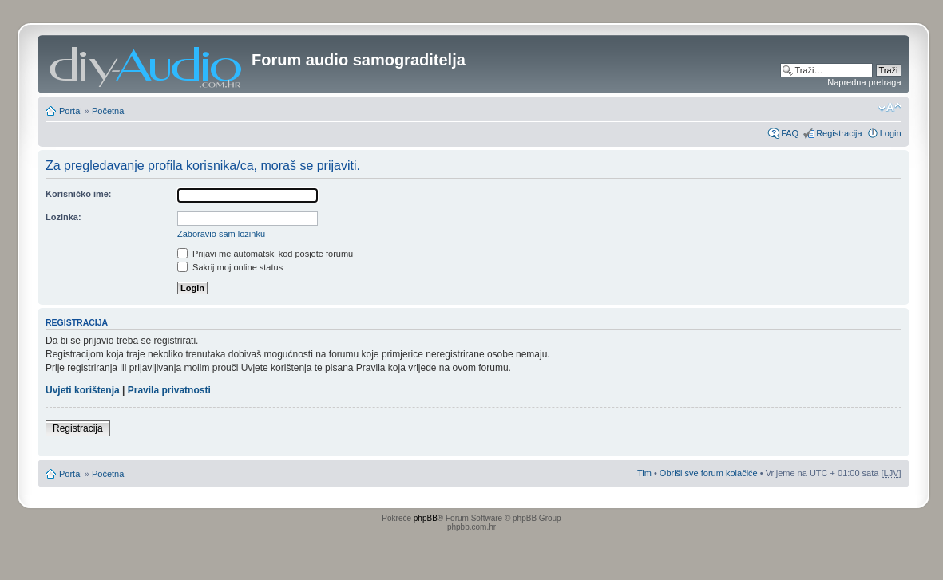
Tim (644, 473)
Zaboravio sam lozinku (221, 234)
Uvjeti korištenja (83, 390)
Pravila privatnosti (169, 390)
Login (890, 133)
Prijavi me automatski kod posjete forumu (265, 253)
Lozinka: (63, 217)
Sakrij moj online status (230, 267)
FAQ (789, 133)
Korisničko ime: (79, 194)
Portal (70, 111)
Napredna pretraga (864, 82)
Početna (108, 111)
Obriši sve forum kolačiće (709, 473)
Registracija (839, 133)
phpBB (426, 518)
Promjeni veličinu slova (889, 108)
